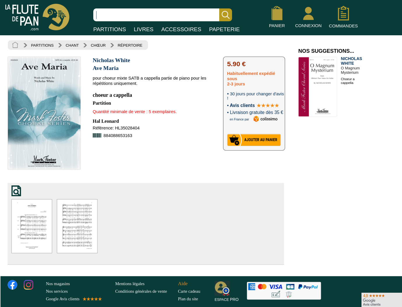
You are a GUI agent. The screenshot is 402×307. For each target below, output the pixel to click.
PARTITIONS (109, 29)
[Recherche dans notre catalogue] (162, 14)
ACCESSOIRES (181, 29)
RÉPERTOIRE (130, 45)
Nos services (57, 291)
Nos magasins (58, 283)
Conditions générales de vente (145, 291)
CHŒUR (98, 45)
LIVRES (144, 29)
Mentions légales (129, 283)
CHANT (72, 45)
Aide (182, 283)
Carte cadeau (189, 291)
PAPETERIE (224, 29)
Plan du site (188, 299)
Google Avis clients (73, 299)
